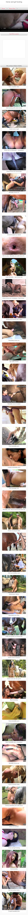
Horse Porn (12, 8)
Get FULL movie (14, 34)
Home (3, 8)
